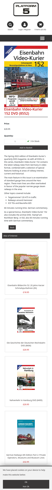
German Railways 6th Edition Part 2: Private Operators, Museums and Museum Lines (26, 456)
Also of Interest (10, 235)
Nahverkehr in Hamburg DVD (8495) (26, 400)
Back (12, 227)
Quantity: (8, 135)
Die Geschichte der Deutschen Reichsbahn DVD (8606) (26, 344)
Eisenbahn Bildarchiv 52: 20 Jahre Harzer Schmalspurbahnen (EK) (26, 286)
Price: (7, 123)
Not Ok (26, 486)
